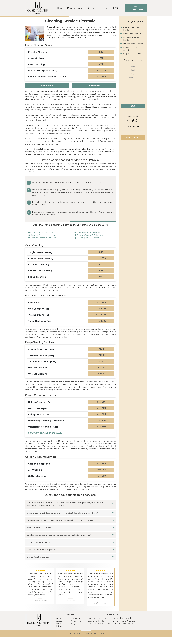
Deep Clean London (132, 34)
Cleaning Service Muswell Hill (89, 238)
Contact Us (94, 8)
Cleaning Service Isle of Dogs (43, 238)
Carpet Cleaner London (133, 54)
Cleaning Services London (99, 618)
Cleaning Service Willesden (89, 233)
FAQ (115, 8)
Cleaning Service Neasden (41, 233)
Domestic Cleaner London (99, 624)
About (81, 8)
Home (60, 8)
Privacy (71, 8)
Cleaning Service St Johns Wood (91, 235)
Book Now (47, 85)
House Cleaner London (133, 44)
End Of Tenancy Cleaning (124, 621)
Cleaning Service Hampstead (43, 235)
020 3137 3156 (133, 138)
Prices (106, 8)
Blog (73, 624)
